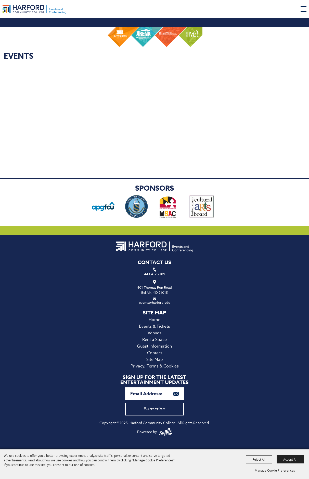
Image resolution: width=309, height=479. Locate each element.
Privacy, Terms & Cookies (155, 366)
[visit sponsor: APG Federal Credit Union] (103, 207)
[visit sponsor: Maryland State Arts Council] (168, 207)
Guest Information (154, 346)
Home (154, 320)
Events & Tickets (154, 326)
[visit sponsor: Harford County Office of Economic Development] (136, 207)
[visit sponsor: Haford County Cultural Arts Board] (201, 207)
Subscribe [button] (154, 409)
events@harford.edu (154, 302)
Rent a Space (154, 340)
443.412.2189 (154, 274)
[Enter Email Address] (154, 393)
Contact (154, 353)
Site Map (154, 360)
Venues (154, 333)
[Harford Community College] (34, 9)
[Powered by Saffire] (165, 431)
